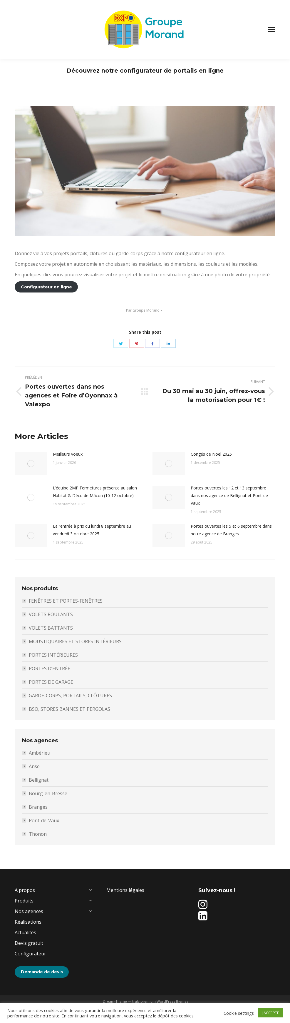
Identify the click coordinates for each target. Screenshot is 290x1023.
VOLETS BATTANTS (51, 628)
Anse (34, 766)
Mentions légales (125, 890)
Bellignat (38, 780)
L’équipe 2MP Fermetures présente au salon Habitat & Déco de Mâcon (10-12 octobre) (95, 491)
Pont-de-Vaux (44, 820)
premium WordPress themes (164, 1001)
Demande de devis (42, 971)
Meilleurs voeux (68, 454)
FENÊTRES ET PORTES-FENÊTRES (66, 601)
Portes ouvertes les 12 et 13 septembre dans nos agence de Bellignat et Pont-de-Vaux (230, 495)
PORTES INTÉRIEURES (53, 655)
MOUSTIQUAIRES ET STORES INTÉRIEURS (75, 641)
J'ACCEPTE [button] (270, 1012)
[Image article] (31, 463)
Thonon (38, 834)
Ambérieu (39, 753)
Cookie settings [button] (239, 1013)
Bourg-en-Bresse (48, 793)
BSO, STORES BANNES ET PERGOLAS (69, 709)
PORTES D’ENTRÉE (49, 668)
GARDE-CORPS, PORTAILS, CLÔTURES (70, 695)
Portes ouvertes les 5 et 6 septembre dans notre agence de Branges (231, 529)
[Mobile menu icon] (271, 29)
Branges (38, 807)
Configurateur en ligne (46, 287)
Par (143, 310)
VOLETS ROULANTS (51, 614)
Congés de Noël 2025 (211, 454)
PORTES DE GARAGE (51, 682)
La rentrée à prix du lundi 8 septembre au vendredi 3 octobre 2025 (92, 529)
